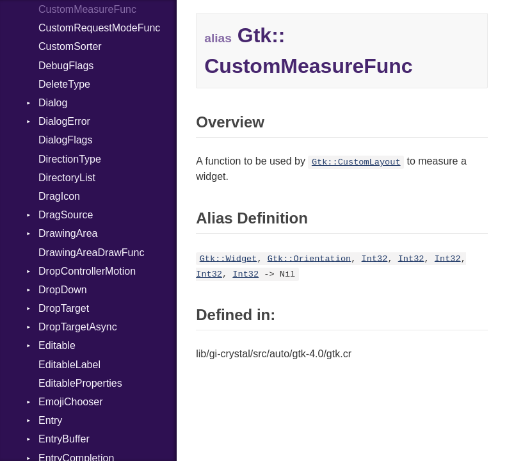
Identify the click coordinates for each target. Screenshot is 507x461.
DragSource (65, 214)
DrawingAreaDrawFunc (91, 252)
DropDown (62, 289)
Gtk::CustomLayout (356, 162)
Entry (50, 420)
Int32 (375, 258)
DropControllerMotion (87, 271)
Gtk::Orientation (309, 258)
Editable (57, 345)
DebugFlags (65, 65)
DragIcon (59, 196)
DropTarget (63, 308)
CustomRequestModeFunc (99, 27)
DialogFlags (65, 139)
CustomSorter (70, 46)
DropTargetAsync (77, 326)
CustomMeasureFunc (87, 9)
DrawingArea (67, 233)
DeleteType (64, 84)
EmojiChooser (70, 401)
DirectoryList (66, 177)
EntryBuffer (64, 438)
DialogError (64, 121)
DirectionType (69, 159)
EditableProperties (80, 383)
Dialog (52, 102)
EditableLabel (69, 364)
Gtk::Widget (228, 258)
